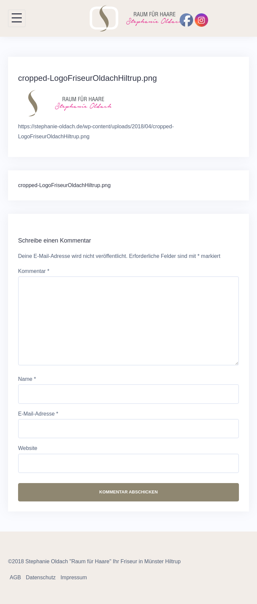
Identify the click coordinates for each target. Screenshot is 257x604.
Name (27, 379)
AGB (15, 577)
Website (27, 448)
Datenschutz (41, 577)
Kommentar (33, 271)
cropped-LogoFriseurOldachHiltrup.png (64, 185)
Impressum (74, 577)
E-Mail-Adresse (38, 414)
